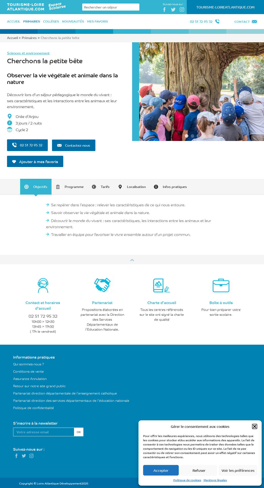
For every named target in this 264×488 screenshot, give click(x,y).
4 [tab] (204, 136)
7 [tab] (221, 136)
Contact (242, 21)
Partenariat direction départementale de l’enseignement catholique (65, 392)
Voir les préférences (238, 470)
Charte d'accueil (161, 301)
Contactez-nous (73, 145)
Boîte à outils (221, 301)
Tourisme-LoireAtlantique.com (225, 7)
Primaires (29, 37)
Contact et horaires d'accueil (43, 304)
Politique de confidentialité (33, 407)
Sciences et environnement (28, 53)
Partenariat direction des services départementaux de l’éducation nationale (71, 399)
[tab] (36, 186)
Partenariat (102, 301)
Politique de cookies (187, 480)
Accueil (12, 37)
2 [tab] (192, 136)
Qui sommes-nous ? (28, 363)
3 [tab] (198, 136)
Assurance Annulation (30, 377)
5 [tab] (210, 136)
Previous (139, 91)
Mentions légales (215, 480)
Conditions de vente (28, 370)
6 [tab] (216, 136)
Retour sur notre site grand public (39, 385)
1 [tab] (186, 136)
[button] (254, 426)
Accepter (160, 470)
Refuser (199, 470)
